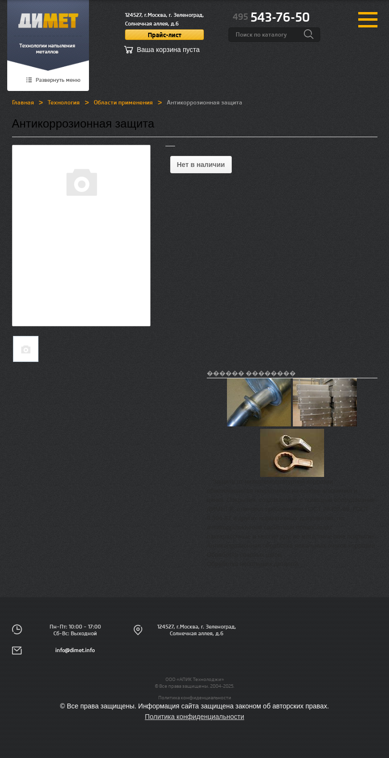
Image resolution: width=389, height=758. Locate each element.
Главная (23, 102)
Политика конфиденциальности (194, 697)
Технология (64, 102)
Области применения (123, 102)
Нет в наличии (201, 164)
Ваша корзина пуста (168, 49)
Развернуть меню (58, 80)
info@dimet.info (75, 650)
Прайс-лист (164, 35)
